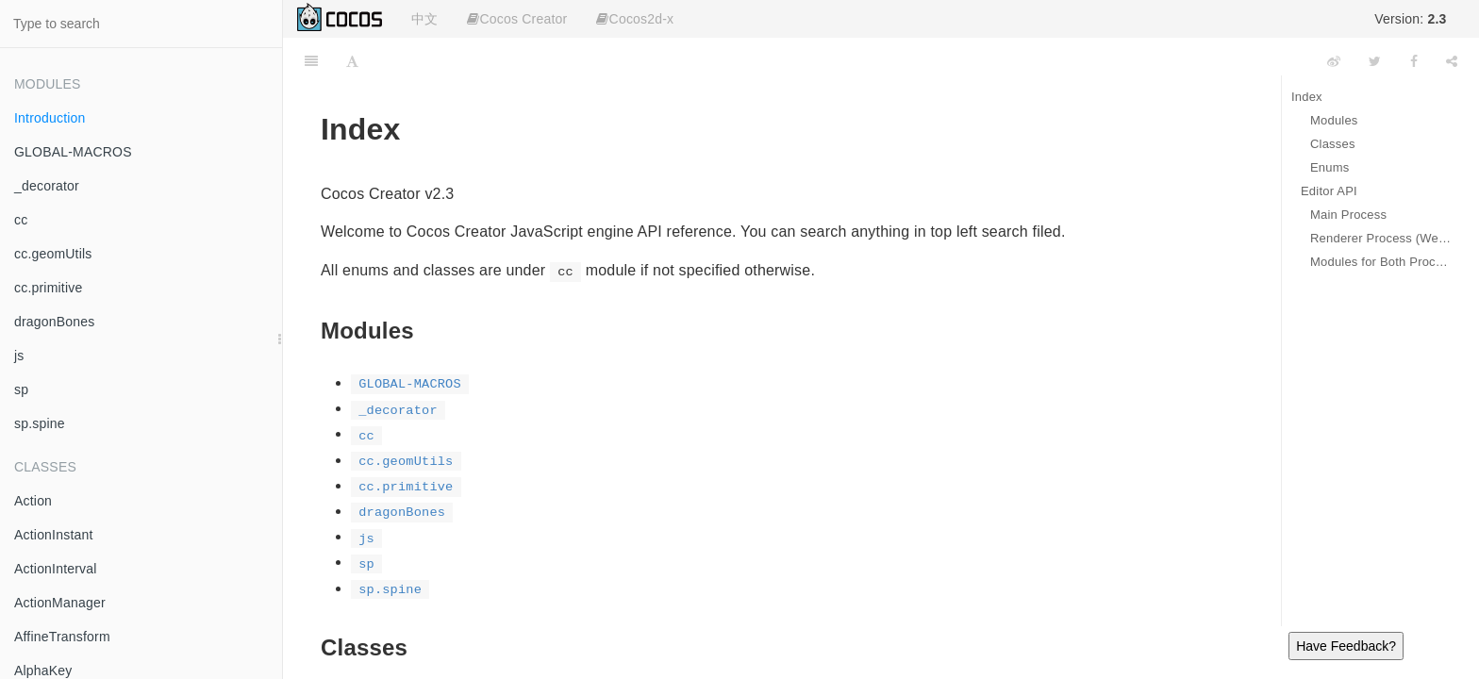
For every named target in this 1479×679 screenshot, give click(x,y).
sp (21, 389)
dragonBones (54, 321)
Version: (1410, 18)
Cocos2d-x (634, 18)
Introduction (50, 117)
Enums (1329, 167)
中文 (424, 18)
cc (20, 219)
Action (33, 500)
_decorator (46, 185)
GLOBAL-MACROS (73, 151)
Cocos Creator (517, 18)
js (19, 355)
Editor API (1329, 191)
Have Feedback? (1346, 646)
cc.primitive (48, 287)
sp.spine (39, 423)
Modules (1334, 120)
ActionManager (60, 602)
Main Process (1348, 214)
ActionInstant (53, 534)
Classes (1332, 144)
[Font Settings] (352, 61)
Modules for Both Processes (1380, 262)
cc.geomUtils (53, 253)
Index (1306, 97)
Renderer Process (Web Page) (1380, 238)
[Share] (1451, 61)
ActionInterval (55, 568)
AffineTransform (62, 636)
